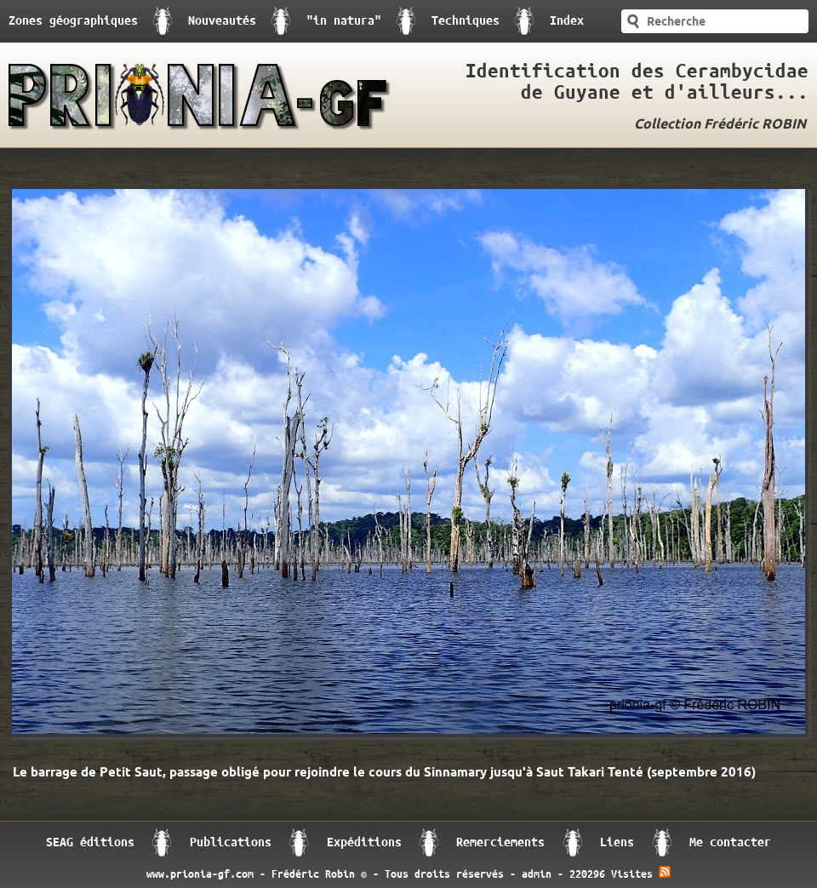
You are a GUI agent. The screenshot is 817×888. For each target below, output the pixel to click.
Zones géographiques (73, 21)
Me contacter (730, 842)
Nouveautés (222, 21)
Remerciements (500, 842)
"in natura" (343, 21)
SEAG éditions (90, 842)
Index (567, 21)
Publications (230, 842)
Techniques (465, 21)
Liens (617, 842)
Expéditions (364, 842)
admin (536, 874)
